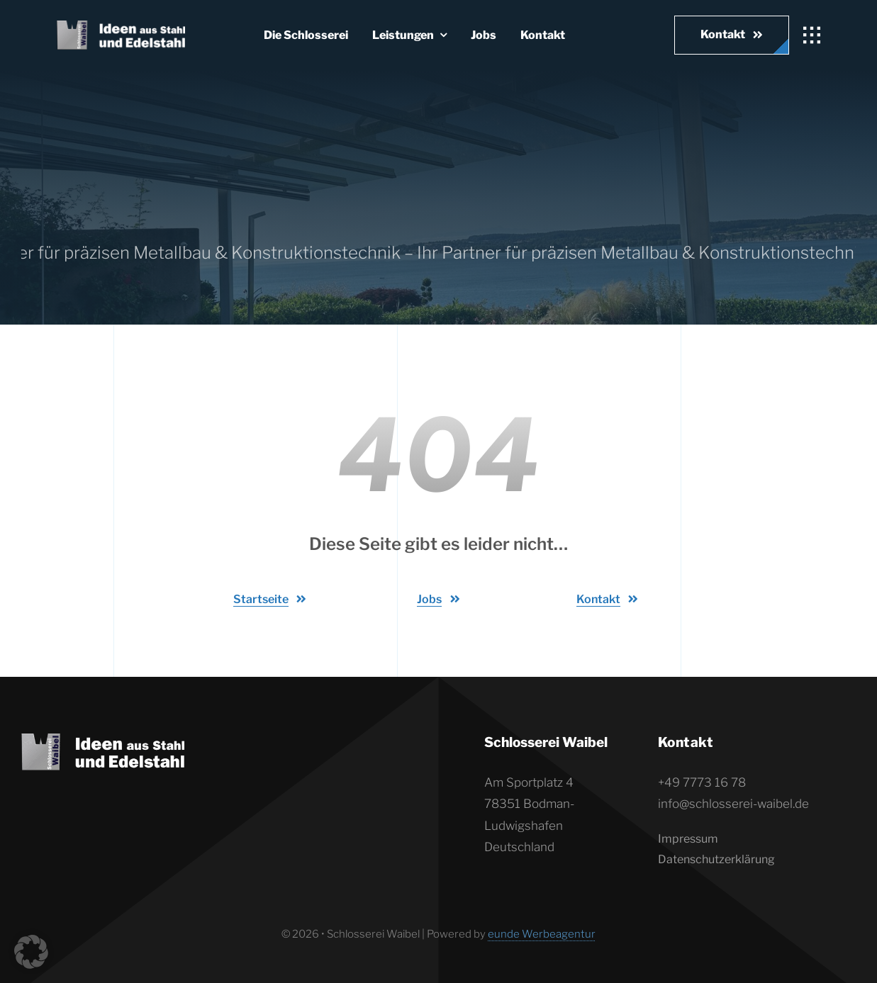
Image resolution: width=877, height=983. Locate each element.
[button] (31, 952)
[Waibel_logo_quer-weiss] (121, 26)
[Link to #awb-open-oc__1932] (811, 35)
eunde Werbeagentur (542, 934)
